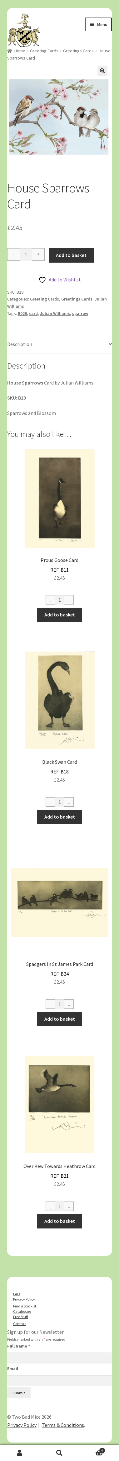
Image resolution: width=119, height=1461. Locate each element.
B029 (22, 313)
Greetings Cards (78, 51)
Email (12, 1368)
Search (59, 1453)
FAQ (16, 1293)
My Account (20, 1453)
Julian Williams (55, 313)
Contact (19, 1323)
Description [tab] (19, 344)
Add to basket (71, 255)
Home (19, 51)
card (33, 313)
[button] (102, 71)
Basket (92, 1450)
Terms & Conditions (63, 1425)
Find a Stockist (24, 1306)
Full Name (18, 1346)
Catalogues (22, 1311)
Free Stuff (20, 1316)
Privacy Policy (24, 1299)
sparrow (80, 313)
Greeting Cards (44, 51)
